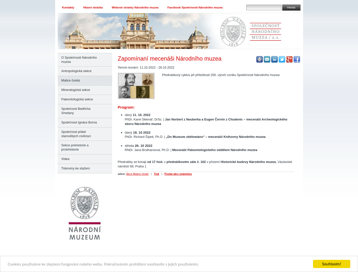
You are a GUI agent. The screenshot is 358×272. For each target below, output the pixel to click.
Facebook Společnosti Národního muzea (195, 7)
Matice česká (70, 80)
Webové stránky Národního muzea (135, 7)
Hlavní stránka (93, 7)
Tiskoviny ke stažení (75, 168)
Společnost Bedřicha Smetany (75, 111)
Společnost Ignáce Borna (79, 122)
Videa (65, 159)
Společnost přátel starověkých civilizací (76, 134)
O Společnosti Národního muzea (79, 60)
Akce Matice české (137, 173)
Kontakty (68, 7)
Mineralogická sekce (75, 90)
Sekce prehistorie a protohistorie (75, 147)
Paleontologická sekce (77, 99)
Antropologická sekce (76, 71)
